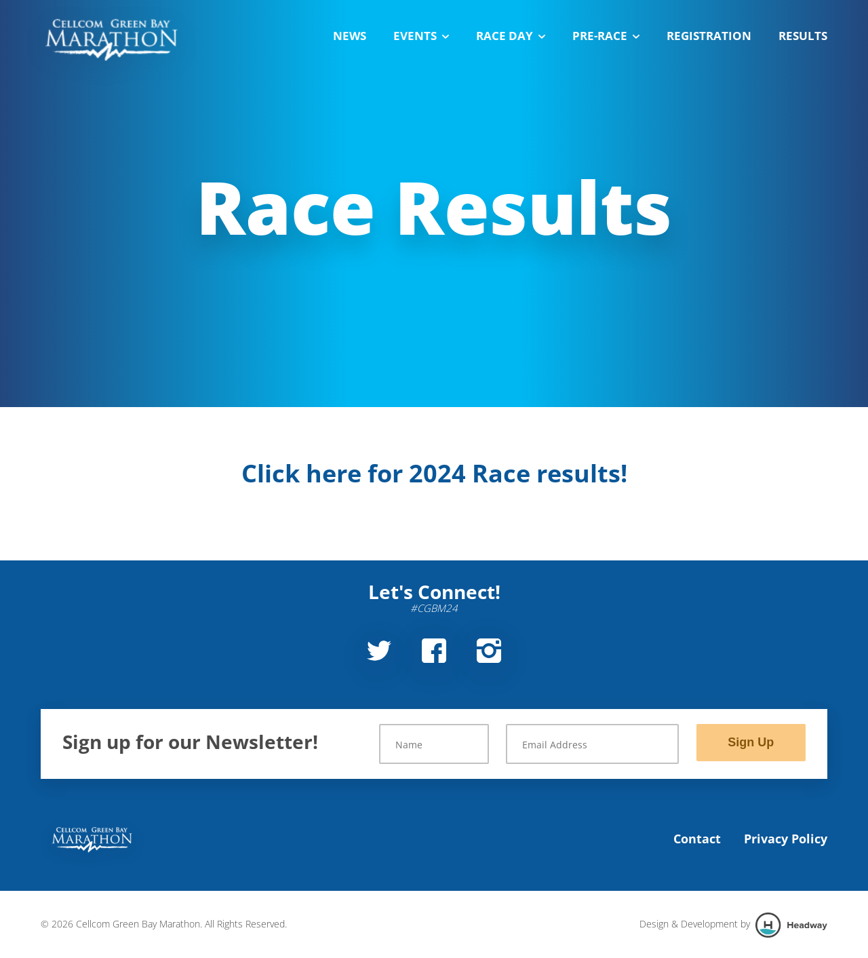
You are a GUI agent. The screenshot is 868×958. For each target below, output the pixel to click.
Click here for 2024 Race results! (434, 473)
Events (421, 35)
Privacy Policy (785, 838)
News (349, 35)
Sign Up (751, 742)
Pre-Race (605, 35)
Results (802, 35)
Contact (697, 838)
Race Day (510, 35)
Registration (709, 35)
